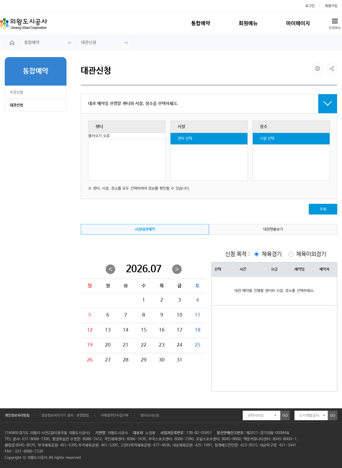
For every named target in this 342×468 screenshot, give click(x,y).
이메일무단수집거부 (114, 415)
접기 (209, 103)
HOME (12, 43)
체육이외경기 (311, 254)
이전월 (110, 269)
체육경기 (272, 254)
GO (285, 416)
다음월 (177, 269)
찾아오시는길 (149, 415)
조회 (323, 209)
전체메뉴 (335, 28)
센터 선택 (185, 138)
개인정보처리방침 (17, 415)
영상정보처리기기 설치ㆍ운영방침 (65, 415)
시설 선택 (267, 138)
